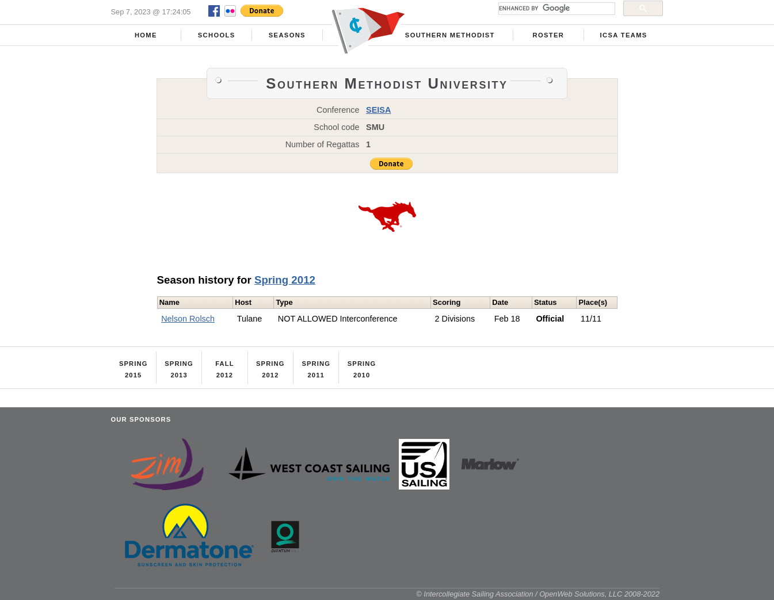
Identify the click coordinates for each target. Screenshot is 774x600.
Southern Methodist (450, 35)
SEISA (378, 109)
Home (146, 35)
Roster (548, 35)
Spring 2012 (284, 280)
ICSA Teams (623, 35)
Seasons (287, 35)
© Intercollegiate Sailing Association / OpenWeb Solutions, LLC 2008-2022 (537, 594)
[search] (555, 8)
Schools (216, 35)
